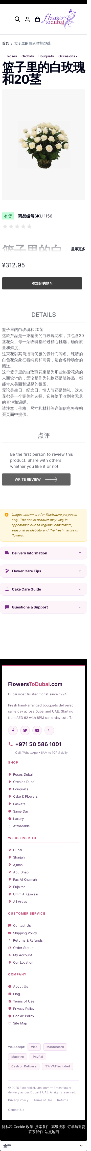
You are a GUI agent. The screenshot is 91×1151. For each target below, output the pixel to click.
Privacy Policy (21, 1009)
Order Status (20, 948)
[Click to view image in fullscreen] (43, 144)
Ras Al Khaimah (22, 879)
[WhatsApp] (49, 730)
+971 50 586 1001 (34, 744)
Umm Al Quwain (23, 894)
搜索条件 (42, 1126)
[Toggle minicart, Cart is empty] (37, 19)
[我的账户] (27, 19)
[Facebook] (13, 730)
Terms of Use (21, 1001)
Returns (62, 1100)
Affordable (19, 826)
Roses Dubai (20, 774)
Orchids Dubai (21, 782)
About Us (18, 986)
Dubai (15, 850)
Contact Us (19, 925)
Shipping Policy (22, 933)
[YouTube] (37, 730)
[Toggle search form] (17, 19)
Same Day (18, 811)
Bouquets (46, 56)
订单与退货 (76, 1126)
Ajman (15, 865)
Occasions (66, 56)
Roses (12, 56)
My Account (20, 955)
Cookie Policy (21, 1016)
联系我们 (36, 1132)
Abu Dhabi (18, 872)
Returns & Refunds (25, 940)
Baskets (17, 804)
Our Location (20, 962)
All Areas (17, 901)
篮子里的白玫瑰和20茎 (32, 43)
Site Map (17, 1023)
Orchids (27, 56)
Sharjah (16, 857)
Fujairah (17, 887)
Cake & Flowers (23, 796)
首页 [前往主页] (5, 43)
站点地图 (52, 1132)
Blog (14, 994)
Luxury (16, 819)
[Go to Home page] (58, 19)
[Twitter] (25, 730)
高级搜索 (58, 1126)
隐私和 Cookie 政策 (17, 1126)
